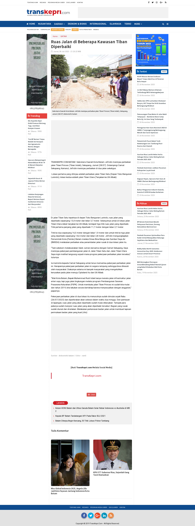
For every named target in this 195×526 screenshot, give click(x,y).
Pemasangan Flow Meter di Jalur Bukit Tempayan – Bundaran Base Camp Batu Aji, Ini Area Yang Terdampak (152, 116)
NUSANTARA (44, 24)
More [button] (137, 24)
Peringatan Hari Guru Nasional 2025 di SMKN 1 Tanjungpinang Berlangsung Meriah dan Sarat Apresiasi (152, 130)
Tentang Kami (32, 2)
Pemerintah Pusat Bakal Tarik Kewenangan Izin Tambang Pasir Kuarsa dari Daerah (149, 143)
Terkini (142, 71)
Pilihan (142, 203)
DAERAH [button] (58, 24)
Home (31, 24)
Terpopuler (45, 29)
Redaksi (43, 2)
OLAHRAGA (115, 24)
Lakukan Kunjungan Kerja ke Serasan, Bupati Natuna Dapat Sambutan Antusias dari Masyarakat (36, 199)
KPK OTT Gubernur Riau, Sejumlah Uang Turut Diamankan (111, 473)
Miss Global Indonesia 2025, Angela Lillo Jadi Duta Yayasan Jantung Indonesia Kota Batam (70, 491)
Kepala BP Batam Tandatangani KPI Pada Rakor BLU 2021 (80, 416)
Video (75, 30)
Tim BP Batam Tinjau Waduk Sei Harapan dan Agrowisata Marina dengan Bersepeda (36, 144)
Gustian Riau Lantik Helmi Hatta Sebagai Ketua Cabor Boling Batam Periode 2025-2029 (150, 157)
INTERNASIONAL (98, 24)
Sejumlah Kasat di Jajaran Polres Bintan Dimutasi (36, 180)
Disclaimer (70, 2)
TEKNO (127, 24)
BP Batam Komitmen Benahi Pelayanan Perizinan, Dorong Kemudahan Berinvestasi (148, 224)
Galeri (68, 29)
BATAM (64, 36)
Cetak (91, 395)
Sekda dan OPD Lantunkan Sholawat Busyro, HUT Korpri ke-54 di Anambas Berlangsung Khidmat (151, 103)
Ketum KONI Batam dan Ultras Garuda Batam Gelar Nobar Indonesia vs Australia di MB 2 (92, 409)
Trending (34, 115)
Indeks (96, 29)
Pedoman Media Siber (56, 2)
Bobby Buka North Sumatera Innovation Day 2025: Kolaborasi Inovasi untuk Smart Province (149, 251)
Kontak (80, 2)
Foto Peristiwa (85, 29)
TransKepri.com (91, 375)
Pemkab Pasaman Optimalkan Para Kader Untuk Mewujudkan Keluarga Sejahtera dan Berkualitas (151, 237)
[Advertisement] (123, 12)
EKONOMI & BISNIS (77, 24)
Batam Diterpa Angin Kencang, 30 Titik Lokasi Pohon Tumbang (82, 421)
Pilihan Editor (33, 29)
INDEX (164, 72)
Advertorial (57, 30)
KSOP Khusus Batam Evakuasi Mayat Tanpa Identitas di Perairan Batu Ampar (150, 79)
